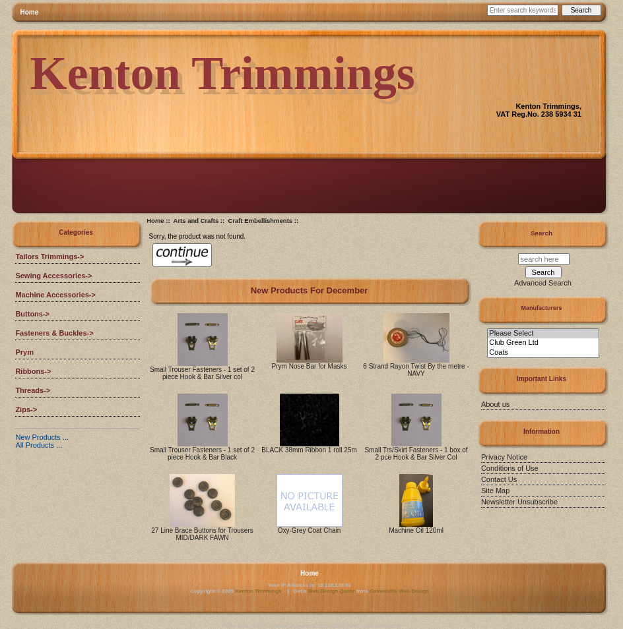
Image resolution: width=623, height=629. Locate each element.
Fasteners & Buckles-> (54, 333)
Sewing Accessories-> (53, 276)
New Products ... (42, 437)
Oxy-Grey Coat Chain (309, 530)
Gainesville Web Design (399, 591)
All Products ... (38, 445)
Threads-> (32, 390)
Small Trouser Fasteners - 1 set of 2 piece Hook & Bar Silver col (202, 373)
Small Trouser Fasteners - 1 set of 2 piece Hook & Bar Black (202, 453)
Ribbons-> (33, 371)
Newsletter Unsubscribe (519, 502)
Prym (24, 352)
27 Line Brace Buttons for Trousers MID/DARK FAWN (202, 534)
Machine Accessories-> (55, 295)
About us (495, 404)
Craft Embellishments (260, 220)
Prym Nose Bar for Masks (309, 366)
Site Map (495, 490)
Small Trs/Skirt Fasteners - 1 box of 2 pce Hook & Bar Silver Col (415, 453)
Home (29, 12)
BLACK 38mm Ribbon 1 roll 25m (309, 450)
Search (541, 233)
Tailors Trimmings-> (49, 256)
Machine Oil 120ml (416, 530)
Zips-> (26, 409)
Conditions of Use (510, 468)
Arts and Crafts (196, 220)
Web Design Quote (331, 591)
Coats (543, 352)
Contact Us (499, 479)
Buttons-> (32, 314)
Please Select (543, 333)
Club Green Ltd (543, 342)
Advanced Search (543, 283)
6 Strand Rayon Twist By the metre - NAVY (416, 370)
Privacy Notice (504, 457)
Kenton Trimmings (258, 591)
